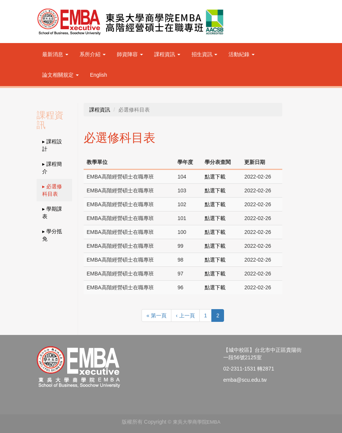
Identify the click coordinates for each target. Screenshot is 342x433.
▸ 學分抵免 (52, 235)
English (98, 75)
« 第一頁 (156, 315)
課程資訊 (167, 54)
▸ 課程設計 (52, 145)
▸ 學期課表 (52, 212)
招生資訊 (205, 54)
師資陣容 (130, 54)
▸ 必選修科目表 (52, 190)
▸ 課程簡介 (52, 167)
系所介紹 (93, 54)
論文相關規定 (60, 75)
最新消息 (55, 54)
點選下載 (215, 177)
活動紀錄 (241, 54)
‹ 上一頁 (185, 315)
